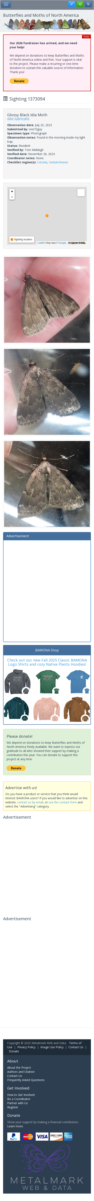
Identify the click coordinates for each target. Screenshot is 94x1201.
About (12, 1061)
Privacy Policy (26, 1047)
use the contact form (63, 802)
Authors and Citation (21, 1072)
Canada (42, 162)
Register (12, 1107)
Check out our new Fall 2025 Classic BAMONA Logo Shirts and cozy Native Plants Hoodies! (47, 662)
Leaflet (41, 243)
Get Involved (18, 1088)
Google (62, 243)
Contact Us (75, 1047)
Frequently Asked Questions (26, 1080)
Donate (14, 1051)
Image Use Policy (51, 1047)
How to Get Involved (21, 1095)
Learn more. (15, 1126)
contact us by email (30, 802)
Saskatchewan (58, 162)
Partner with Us (17, 1103)
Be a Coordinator (18, 1099)
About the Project (19, 1067)
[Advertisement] (47, 590)
